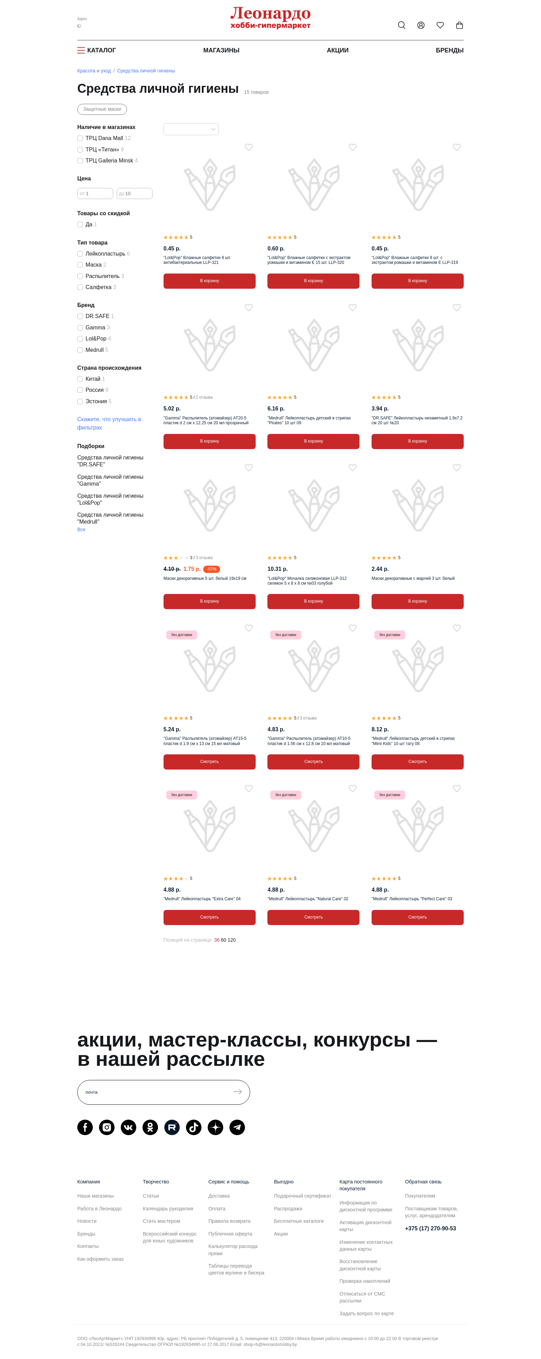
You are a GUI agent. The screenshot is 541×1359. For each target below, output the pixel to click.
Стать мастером (161, 1221)
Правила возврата (229, 1221)
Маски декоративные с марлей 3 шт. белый (413, 578)
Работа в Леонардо (99, 1208)
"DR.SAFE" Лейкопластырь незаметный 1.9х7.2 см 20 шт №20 (417, 420)
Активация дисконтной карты (366, 1226)
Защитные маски (102, 109)
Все (81, 529)
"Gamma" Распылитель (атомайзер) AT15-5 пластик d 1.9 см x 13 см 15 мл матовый (205, 741)
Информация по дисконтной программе (366, 1206)
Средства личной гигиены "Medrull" (110, 518)
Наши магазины (95, 1196)
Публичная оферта (230, 1234)
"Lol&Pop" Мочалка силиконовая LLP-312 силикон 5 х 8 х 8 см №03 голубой (306, 581)
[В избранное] (249, 147)
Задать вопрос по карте (367, 1313)
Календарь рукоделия (168, 1208)
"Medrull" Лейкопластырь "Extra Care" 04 (202, 898)
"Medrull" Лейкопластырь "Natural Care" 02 (307, 898)
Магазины (221, 50)
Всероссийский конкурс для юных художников (170, 1237)
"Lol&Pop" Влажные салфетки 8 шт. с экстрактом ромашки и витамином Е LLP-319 (415, 260)
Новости (87, 1221)
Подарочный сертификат (302, 1196)
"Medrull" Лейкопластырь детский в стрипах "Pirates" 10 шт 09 (309, 420)
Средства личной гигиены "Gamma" (110, 480)
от (82, 193)
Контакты (88, 1246)
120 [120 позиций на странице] (232, 940)
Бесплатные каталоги (299, 1221)
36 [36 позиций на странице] (217, 940)
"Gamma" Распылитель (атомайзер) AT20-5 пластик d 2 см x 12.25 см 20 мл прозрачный (206, 420)
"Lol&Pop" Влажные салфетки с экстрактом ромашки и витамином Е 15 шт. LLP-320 (308, 260)
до (122, 193)
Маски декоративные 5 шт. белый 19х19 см (205, 578)
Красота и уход (94, 70)
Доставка (219, 1196)
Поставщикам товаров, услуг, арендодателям (431, 1212)
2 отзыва (204, 397)
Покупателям (420, 1196)
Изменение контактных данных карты (366, 1245)
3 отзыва (204, 558)
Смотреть (209, 761)
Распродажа (288, 1208)
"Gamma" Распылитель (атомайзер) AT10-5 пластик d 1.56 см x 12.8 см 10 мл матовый (308, 741)
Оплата (217, 1208)
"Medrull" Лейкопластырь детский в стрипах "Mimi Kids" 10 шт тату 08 (413, 741)
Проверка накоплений (365, 1281)
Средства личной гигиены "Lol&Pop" (110, 499)
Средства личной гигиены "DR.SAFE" (110, 461)
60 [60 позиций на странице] (223, 940)
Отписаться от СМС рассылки (362, 1297)
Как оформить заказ (100, 1259)
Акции (337, 50)
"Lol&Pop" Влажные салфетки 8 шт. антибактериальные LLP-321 (197, 260)
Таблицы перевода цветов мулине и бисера (236, 1269)
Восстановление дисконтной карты (360, 1265)
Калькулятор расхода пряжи (233, 1249)
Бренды (450, 50)
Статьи (151, 1196)
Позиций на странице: (188, 940)
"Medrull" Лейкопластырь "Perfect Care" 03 (412, 898)
